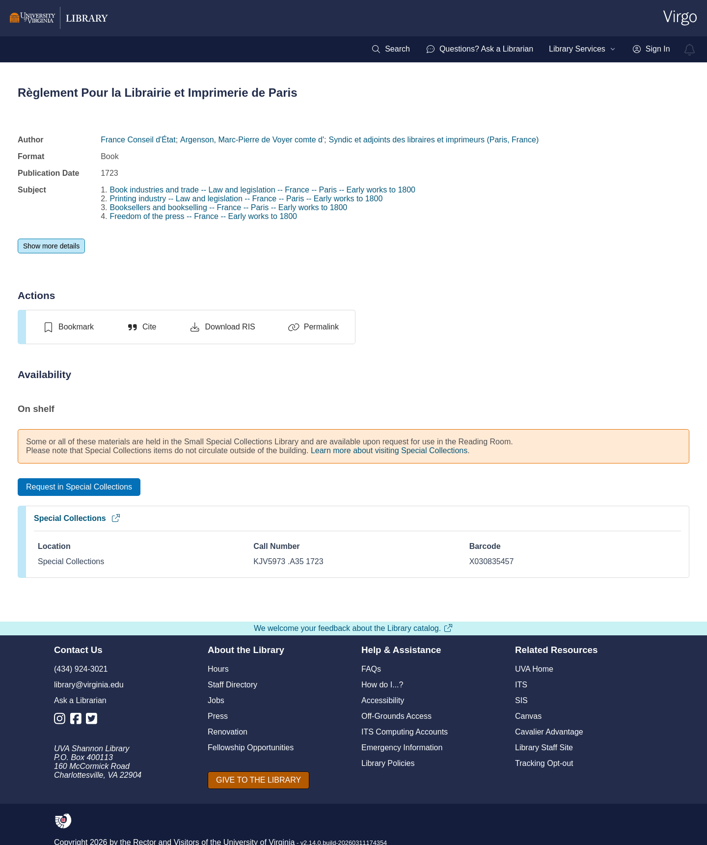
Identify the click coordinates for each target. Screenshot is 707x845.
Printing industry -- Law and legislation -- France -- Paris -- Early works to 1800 (246, 198)
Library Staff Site (544, 747)
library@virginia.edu (89, 685)
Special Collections (77, 518)
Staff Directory (232, 685)
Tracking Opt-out (544, 763)
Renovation (227, 732)
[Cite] (141, 327)
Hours (218, 669)
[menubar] (520, 49)
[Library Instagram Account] (62, 720)
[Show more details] (51, 246)
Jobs (216, 700)
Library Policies (387, 763)
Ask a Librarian (80, 700)
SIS (521, 700)
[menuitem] (390, 49)
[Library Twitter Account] (94, 720)
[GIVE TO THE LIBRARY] (258, 780)
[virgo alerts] (690, 49)
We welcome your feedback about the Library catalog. (353, 628)
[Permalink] (313, 327)
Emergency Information (401, 747)
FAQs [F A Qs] (371, 669)
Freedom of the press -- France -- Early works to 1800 (203, 216)
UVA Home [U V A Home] (534, 669)
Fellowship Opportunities (251, 747)
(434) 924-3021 (81, 669)
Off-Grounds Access (396, 716)
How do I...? (382, 685)
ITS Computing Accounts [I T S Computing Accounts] (404, 732)
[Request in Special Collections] (79, 487)
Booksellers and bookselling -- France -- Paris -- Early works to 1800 (229, 207)
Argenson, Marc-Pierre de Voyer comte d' (252, 140)
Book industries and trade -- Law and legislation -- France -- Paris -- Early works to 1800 (262, 190)
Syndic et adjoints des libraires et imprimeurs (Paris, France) (434, 140)
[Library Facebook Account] (78, 720)
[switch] (68, 327)
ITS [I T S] (521, 685)
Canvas (528, 716)
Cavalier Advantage (549, 732)
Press (218, 716)
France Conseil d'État (138, 140)
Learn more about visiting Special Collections (389, 450)
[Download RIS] (221, 327)
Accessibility (382, 700)
